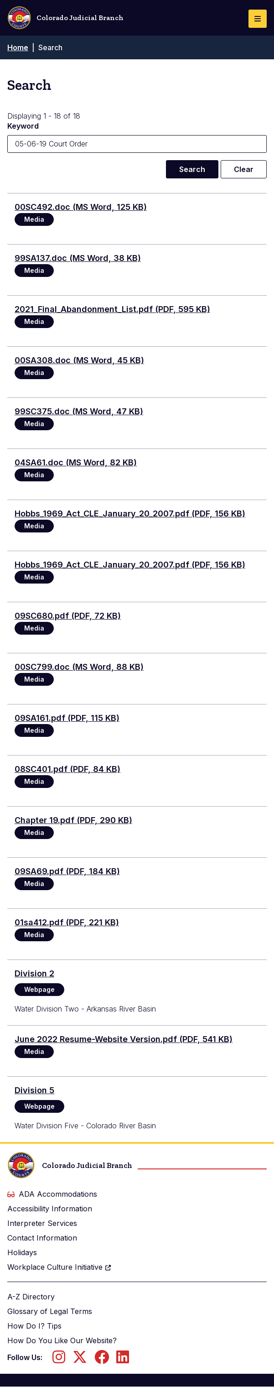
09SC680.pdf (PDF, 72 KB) (68, 615)
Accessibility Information (49, 1208)
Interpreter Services (42, 1223)
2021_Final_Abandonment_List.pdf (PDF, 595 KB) (112, 309)
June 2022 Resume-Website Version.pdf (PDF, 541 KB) (124, 1039)
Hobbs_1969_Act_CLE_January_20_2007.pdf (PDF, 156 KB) (130, 513)
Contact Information (42, 1237)
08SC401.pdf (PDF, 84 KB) (67, 769)
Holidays (22, 1252)
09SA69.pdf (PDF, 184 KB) (67, 871)
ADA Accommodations (52, 1194)
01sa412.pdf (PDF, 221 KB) (67, 922)
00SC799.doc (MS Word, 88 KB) (79, 667)
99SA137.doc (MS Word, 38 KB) (78, 258)
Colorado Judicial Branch (65, 17)
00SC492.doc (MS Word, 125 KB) (81, 207)
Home (17, 47)
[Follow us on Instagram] (58, 1359)
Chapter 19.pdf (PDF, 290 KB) (73, 820)
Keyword (23, 125)
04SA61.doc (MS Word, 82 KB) (76, 462)
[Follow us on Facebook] (101, 1359)
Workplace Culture (59, 1267)
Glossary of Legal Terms (49, 1311)
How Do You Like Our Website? (62, 1340)
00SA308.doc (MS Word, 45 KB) (79, 360)
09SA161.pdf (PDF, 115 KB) (67, 718)
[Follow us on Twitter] (79, 1359)
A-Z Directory (31, 1296)
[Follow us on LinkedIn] (122, 1359)
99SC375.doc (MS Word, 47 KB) (79, 411)
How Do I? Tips (34, 1325)
